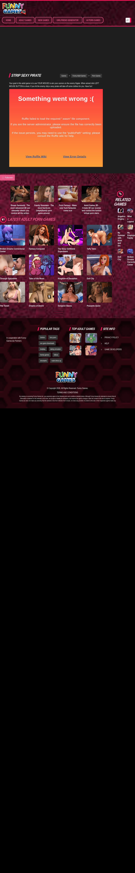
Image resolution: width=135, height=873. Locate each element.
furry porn (53, 300)
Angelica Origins (121, 217)
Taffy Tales (91, 211)
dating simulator (55, 311)
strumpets (43, 323)
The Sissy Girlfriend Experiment (66, 212)
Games (63, 38)
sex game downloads (47, 306)
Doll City (90, 241)
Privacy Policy (112, 300)
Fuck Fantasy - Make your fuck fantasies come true (68, 170)
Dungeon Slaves (65, 268)
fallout (56, 317)
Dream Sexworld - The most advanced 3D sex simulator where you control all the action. (20, 172)
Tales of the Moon (36, 241)
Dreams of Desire (36, 268)
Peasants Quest (93, 268)
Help (107, 306)
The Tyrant (4, 268)
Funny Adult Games (79, 38)
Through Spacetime (8, 241)
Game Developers (113, 312)
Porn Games (96, 38)
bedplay (42, 311)
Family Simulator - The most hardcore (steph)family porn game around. (44, 172)
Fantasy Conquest (37, 211)
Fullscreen (7, 140)
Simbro (42, 300)
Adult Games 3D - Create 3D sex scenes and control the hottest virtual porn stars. (91, 172)
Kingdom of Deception (67, 241)
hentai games (44, 317)
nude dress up (56, 323)
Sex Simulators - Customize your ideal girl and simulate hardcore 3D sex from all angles (125, 133)
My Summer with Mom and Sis (121, 239)
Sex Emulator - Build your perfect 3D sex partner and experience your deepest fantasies (125, 165)
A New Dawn (120, 69)
